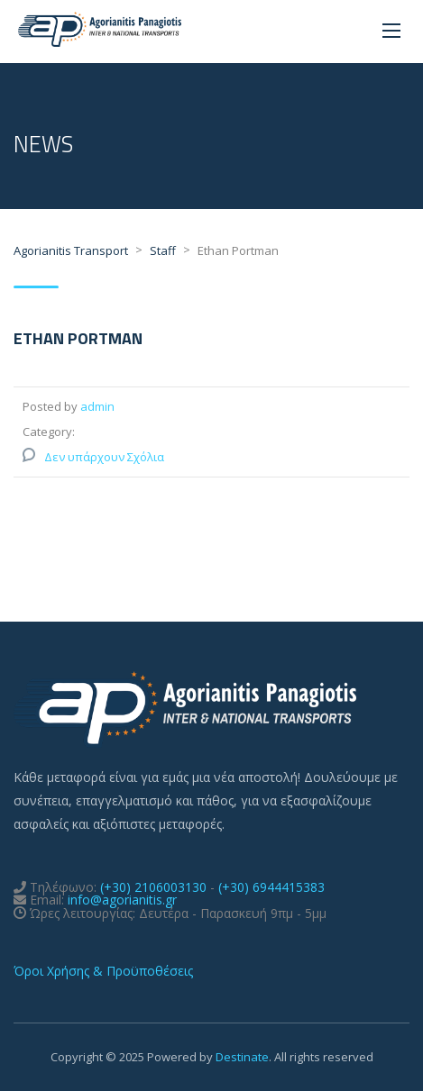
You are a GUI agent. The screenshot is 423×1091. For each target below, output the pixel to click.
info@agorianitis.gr (122, 899)
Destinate (242, 1057)
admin (97, 406)
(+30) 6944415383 (271, 887)
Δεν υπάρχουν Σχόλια (104, 457)
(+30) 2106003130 (153, 887)
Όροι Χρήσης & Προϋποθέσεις (103, 970)
